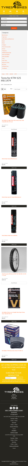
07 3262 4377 (14, 398)
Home (3, 74)
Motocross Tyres (5, 62)
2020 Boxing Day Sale (6, 52)
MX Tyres (4, 64)
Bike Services (5, 35)
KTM (7, 74)
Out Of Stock (14, 129)
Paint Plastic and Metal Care (8, 39)
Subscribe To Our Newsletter (13, 374)
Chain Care (4, 37)
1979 (15, 74)
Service (3, 48)
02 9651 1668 (14, 395)
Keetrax (16, 464)
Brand (3, 40)
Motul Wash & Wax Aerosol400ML (9, 235)
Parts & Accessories (6, 46)
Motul (3, 42)
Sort (11, 88)
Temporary (4, 50)
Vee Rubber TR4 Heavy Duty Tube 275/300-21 (12, 350)
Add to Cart (14, 167)
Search (14, 28)
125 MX (11, 74)
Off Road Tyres (5, 66)
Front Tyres (4, 60)
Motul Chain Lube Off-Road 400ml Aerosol (11, 197)
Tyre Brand (4, 68)
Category (4, 44)
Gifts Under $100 (5, 54)
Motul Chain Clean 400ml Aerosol (9, 158)
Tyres (3, 58)
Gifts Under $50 (5, 56)
